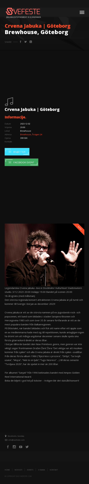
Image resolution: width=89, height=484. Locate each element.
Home (7, 470)
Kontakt (54, 470)
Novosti (18, 470)
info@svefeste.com (16, 440)
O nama (41, 470)
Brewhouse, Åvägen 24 (31, 134)
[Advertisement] (44, 74)
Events (30, 470)
